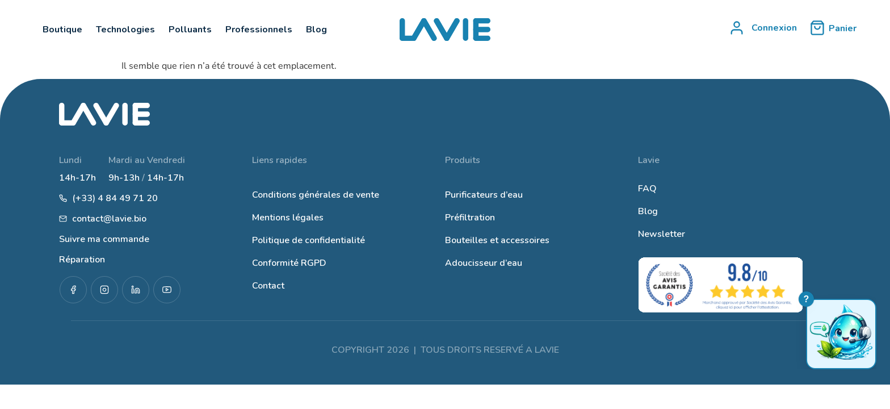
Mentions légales (288, 217)
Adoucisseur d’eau (483, 263)
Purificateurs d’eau (484, 195)
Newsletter (661, 234)
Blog (648, 211)
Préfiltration (470, 217)
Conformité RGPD (289, 263)
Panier (843, 28)
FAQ (647, 188)
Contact (268, 285)
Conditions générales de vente (315, 195)
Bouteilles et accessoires (497, 240)
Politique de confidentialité (308, 240)
